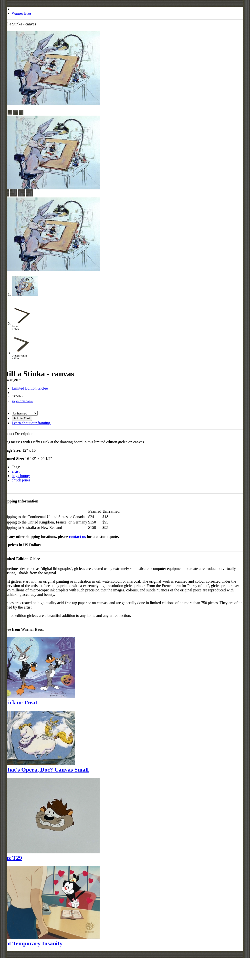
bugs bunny (21, 476)
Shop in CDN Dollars (22, 401)
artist (16, 471)
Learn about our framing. (31, 423)
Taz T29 (12, 858)
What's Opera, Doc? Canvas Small (45, 769)
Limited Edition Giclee (30, 388)
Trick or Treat (19, 702)
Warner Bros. (22, 13)
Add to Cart (22, 418)
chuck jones (21, 480)
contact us (77, 536)
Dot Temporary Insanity (32, 943)
